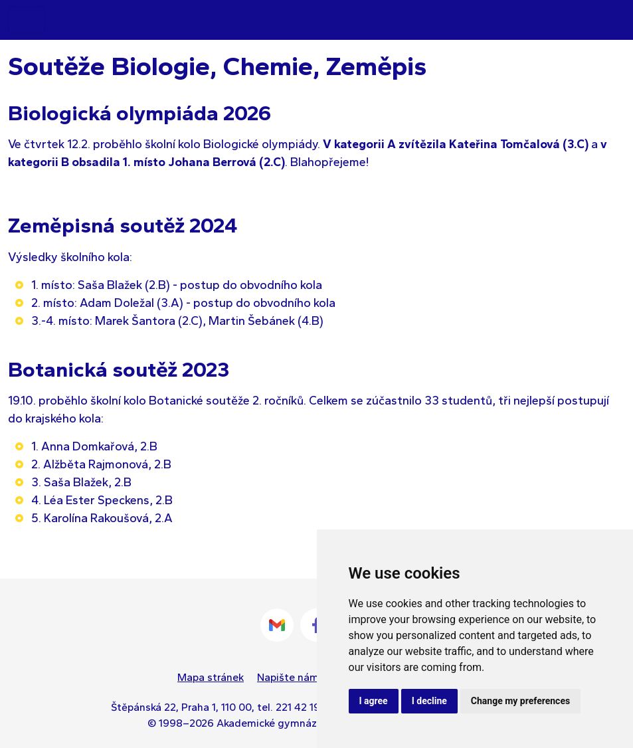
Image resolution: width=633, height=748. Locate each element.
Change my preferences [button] (520, 701)
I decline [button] (429, 701)
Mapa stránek (210, 677)
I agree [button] (373, 701)
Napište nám (288, 677)
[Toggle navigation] (26, 20)
